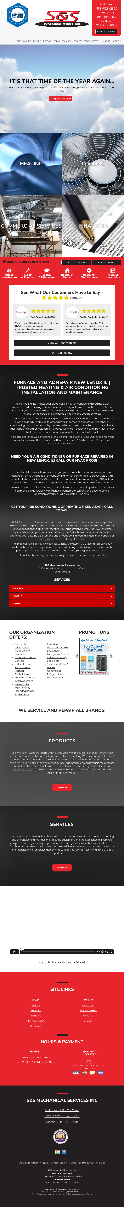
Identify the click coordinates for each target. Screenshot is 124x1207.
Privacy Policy (35, 1020)
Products (66, 41)
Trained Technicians (22, 672)
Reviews (47, 41)
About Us (116, 41)
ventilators (100, 766)
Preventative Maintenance (22, 686)
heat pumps (57, 763)
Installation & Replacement (22, 666)
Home (18, 41)
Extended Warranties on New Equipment (58, 647)
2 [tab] (59, 130)
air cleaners (67, 766)
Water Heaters (55, 677)
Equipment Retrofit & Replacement (25, 679)
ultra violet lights (84, 766)
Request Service (61, 98)
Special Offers (91, 41)
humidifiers (19, 766)
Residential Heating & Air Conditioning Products (22, 649)
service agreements (49, 849)
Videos (56, 41)
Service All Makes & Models (57, 666)
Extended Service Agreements (25, 692)
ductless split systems (38, 766)
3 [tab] (62, 130)
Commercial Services (31, 225)
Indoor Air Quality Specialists (57, 659)
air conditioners (40, 763)
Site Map (88, 1020)
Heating (37, 41)
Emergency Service (58, 654)
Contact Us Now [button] (106, 31)
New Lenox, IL (71, 568)
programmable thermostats (98, 763)
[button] (76, 262)
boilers (55, 766)
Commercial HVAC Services (25, 659)
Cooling (27, 41)
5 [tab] (68, 130)
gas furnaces (73, 763)
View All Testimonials (62, 343)
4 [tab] (65, 130)
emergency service (76, 843)
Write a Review (62, 353)
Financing (105, 41)
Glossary (35, 1026)
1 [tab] (56, 130)
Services (78, 41)
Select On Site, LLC (70, 1189)
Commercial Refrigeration (54, 672)
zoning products (22, 769)
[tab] (62, 588)
